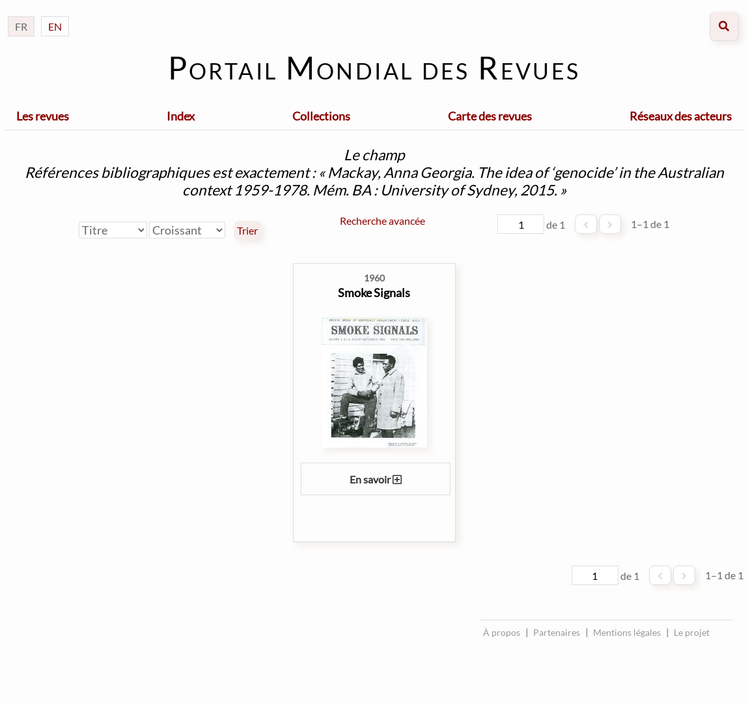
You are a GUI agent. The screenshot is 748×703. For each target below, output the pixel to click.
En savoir (376, 479)
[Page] (520, 224)
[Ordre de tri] (187, 230)
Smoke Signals (374, 292)
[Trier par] (113, 230)
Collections (321, 116)
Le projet (692, 632)
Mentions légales (627, 632)
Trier (247, 230)
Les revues (42, 116)
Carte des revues (490, 116)
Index (181, 116)
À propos (501, 632)
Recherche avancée (382, 220)
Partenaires (556, 632)
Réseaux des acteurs (681, 116)
